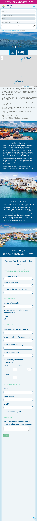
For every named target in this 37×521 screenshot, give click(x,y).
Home (3, 30)
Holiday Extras (21, 463)
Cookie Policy (5, 457)
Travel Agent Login (14, 504)
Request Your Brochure (6, 466)
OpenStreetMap (30, 86)
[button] (2, 57)
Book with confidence (6, 452)
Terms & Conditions (6, 502)
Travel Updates (5, 467)
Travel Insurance (5, 470)
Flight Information (5, 464)
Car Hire (20, 467)
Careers (3, 455)
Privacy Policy (13, 502)
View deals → (22, 2)
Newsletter (4, 472)
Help (19, 464)
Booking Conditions (6, 463)
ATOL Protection (5, 454)
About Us (4, 449)
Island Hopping (8, 30)
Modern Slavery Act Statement (22, 502)
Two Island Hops (15, 30)
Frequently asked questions (7, 450)
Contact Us (4, 447)
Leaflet (24, 86)
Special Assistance (22, 466)
